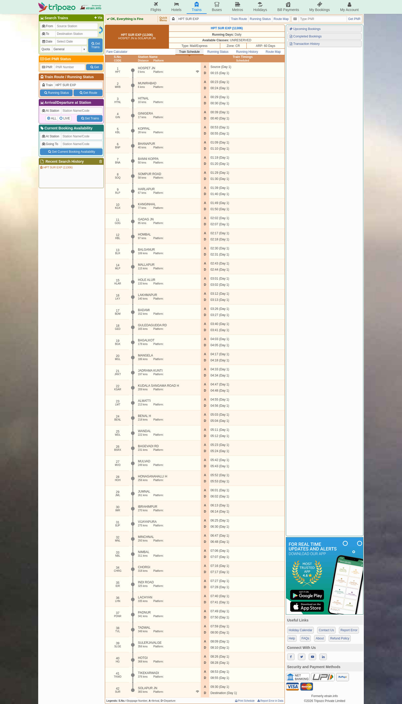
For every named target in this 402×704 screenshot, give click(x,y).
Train (47, 85)
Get (94, 67)
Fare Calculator (116, 52)
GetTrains (95, 45)
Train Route (54, 77)
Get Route (88, 93)
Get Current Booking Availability (71, 152)
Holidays (260, 7)
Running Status (80, 77)
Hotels (176, 7)
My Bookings (319, 7)
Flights (155, 7)
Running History (247, 52)
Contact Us (326, 630)
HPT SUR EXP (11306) (56, 167)
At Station (50, 111)
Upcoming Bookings (305, 29)
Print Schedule (244, 700)
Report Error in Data (270, 700)
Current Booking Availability (66, 128)
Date (47, 41)
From (47, 26)
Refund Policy (339, 638)
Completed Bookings (305, 36)
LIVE (66, 118)
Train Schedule (189, 52)
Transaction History (304, 44)
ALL (53, 118)
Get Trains (90, 118)
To (45, 34)
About (320, 638)
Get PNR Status (55, 59)
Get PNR (354, 19)
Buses (217, 7)
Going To (50, 144)
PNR (47, 67)
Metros (237, 7)
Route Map (281, 19)
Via (97, 17)
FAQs (305, 638)
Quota (46, 49)
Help (292, 638)
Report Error (348, 630)
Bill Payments (288, 7)
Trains (197, 7)
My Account (349, 7)
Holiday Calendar (300, 630)
